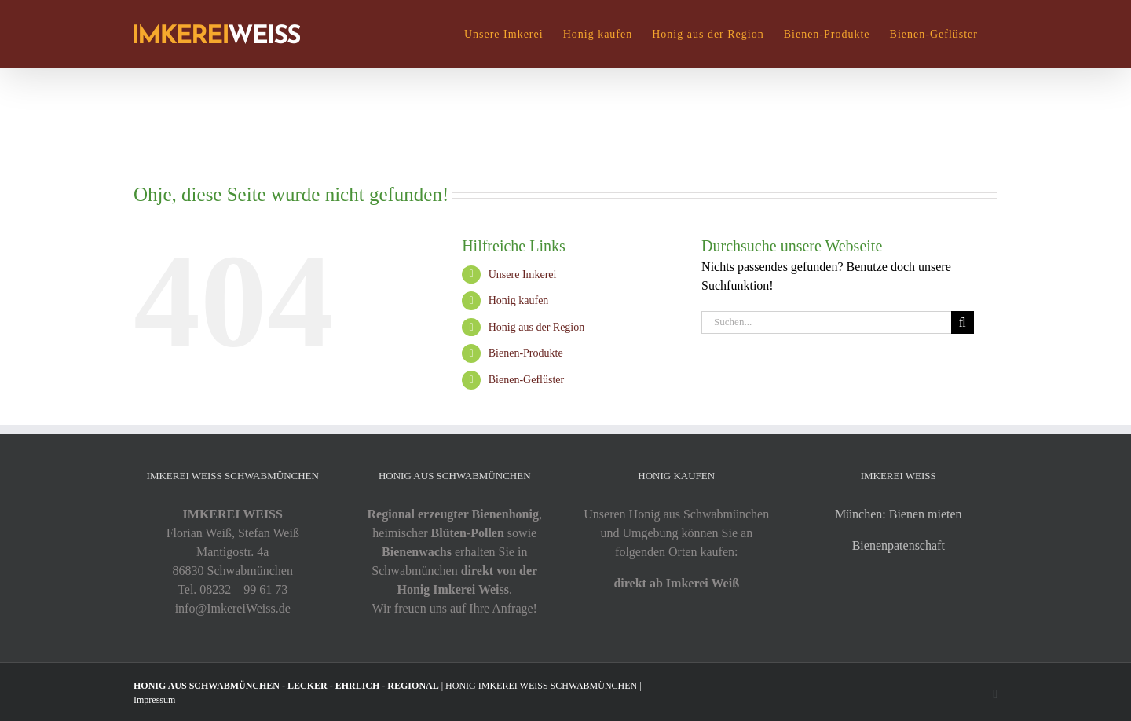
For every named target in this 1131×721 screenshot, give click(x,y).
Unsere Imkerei (523, 274)
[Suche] (962, 322)
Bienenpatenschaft (898, 545)
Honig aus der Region (536, 327)
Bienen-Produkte (526, 353)
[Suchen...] (826, 322)
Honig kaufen (519, 300)
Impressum (154, 699)
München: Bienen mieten (898, 514)
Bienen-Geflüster (526, 380)
